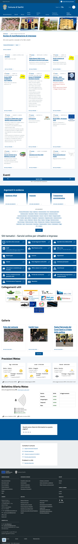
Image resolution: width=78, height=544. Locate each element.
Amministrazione (7, 14)
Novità (16, 14)
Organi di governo (5, 487)
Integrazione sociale (49, 217)
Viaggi (60, 224)
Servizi (22, 14)
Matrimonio (30, 219)
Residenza (48, 222)
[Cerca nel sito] (73, 7)
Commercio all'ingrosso (43, 213)
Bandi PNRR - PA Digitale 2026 (60, 119)
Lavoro (25, 219)
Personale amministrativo (7, 489)
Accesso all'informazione (24, 211)
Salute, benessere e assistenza (46, 483)
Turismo (49, 224)
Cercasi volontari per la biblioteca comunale (10, 155)
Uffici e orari (4, 514)
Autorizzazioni (24, 483)
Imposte (47, 14)
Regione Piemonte (6, 1)
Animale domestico (42, 211)
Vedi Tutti (39, 230)
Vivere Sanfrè (28, 13)
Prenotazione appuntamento (46, 511)
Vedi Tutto (39, 353)
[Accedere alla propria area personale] (67, 1)
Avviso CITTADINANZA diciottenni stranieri (35, 78)
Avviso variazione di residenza (58, 59)
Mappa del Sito (36, 538)
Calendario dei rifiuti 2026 (36, 155)
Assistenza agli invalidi (54, 211)
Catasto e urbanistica (25, 485)
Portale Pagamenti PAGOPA (27, 506)
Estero (18, 217)
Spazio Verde (19, 224)
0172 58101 (8, 507)
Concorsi (41, 215)
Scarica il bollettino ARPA (9, 416)
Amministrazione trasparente (46, 506)
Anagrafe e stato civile (25, 481)
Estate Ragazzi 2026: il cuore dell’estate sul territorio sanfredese (38, 59)
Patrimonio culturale (54, 219)
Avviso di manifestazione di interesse (19, 35)
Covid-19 (46, 215)
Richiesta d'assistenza (44, 513)
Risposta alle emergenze (55, 222)
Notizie (60, 481)
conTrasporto (32, 119)
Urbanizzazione (55, 224)
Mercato (35, 219)
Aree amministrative (6, 481)
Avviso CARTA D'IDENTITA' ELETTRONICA (8, 78)
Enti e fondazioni (5, 485)
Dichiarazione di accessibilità (46, 504)
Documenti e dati (5, 483)
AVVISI (56, 73)
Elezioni (50, 215)
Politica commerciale (29, 222)
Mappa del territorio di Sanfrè (59, 155)
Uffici (3, 493)
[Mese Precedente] (7, 179)
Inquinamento (41, 217)
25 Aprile (7, 57)
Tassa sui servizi (29, 224)
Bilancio (36, 213)
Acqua (31, 211)
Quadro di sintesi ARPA (23, 416)
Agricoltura (35, 211)
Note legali (42, 502)
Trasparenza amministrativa (55, 13)
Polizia (36, 222)
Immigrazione (34, 217)
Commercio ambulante (22, 215)
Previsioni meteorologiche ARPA (26, 382)
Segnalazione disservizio (45, 509)
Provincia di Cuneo (24, 502)
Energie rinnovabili (56, 215)
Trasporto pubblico (43, 224)
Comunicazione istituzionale (33, 215)
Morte (39, 219)
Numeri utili (4, 517)
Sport (24, 224)
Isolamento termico (57, 217)
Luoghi (60, 491)
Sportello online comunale (26, 504)
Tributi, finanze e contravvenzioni (47, 485)
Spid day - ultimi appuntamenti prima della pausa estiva (58, 78)
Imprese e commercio (44, 481)
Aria (48, 211)
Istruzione (21, 219)
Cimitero (40, 226)
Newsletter (61, 502)
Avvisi (60, 483)
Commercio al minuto (53, 213)
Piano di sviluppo (21, 222)
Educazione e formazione (26, 489)
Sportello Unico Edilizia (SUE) (27, 509)
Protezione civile (41, 222)
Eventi (60, 493)
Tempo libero (35, 224)
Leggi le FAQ (42, 508)
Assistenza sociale (24, 213)
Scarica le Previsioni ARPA (10, 382)
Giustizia (22, 217)
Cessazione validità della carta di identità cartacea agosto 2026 (13, 119)
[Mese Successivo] (70, 179)
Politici (3, 491)
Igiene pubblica (28, 217)
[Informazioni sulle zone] (23, 390)
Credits (25, 538)
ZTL (36, 226)
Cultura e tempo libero (25, 487)
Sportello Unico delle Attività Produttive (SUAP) (29, 512)
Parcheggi (47, 219)
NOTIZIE (6, 33)
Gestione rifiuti (38, 13)
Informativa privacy (44, 500)
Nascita (43, 219)
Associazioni (31, 213)
